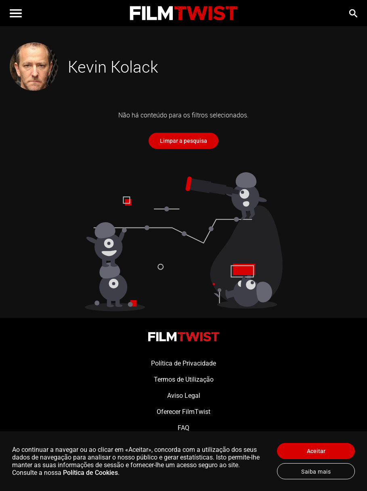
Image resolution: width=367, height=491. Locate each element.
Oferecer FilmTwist (183, 412)
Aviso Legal (183, 395)
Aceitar (316, 451)
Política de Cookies (90, 472)
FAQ (183, 428)
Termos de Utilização (184, 379)
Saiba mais (316, 471)
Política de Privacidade (183, 363)
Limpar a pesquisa (183, 141)
